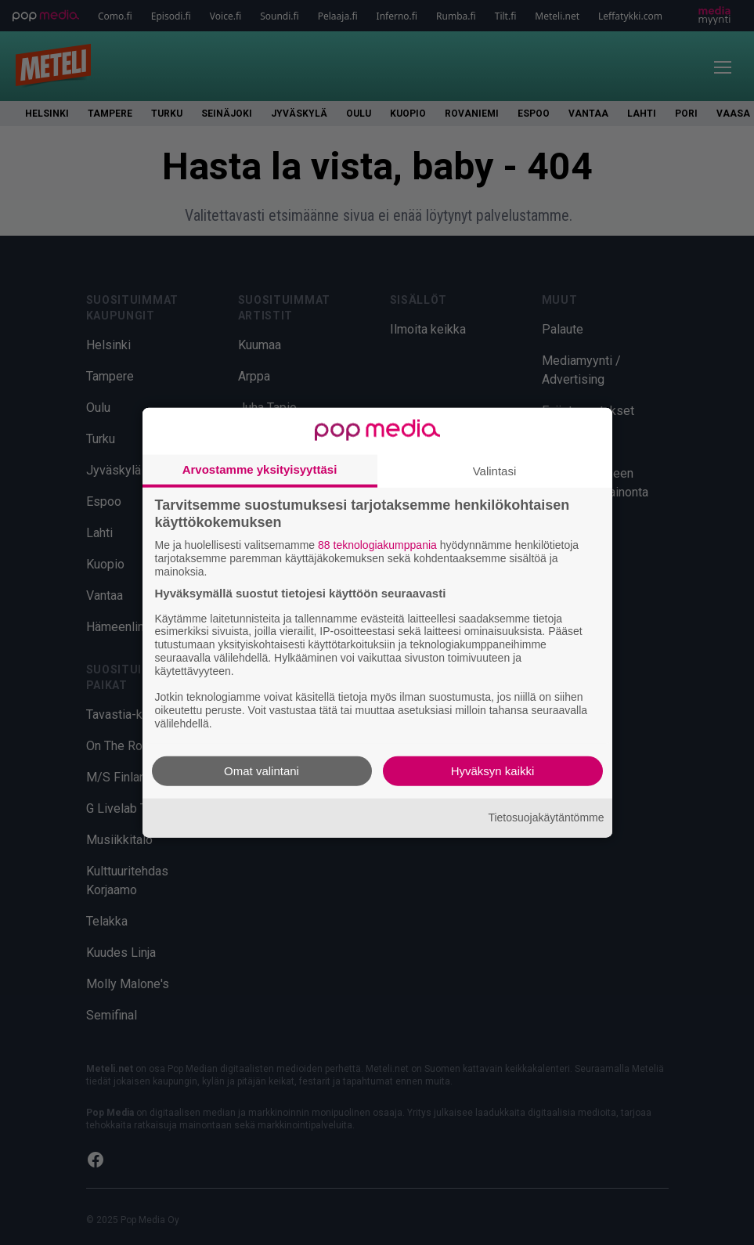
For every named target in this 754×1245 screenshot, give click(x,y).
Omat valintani (261, 770)
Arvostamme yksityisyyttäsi (259, 469)
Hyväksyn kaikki (493, 770)
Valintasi (495, 471)
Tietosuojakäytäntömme (546, 817)
